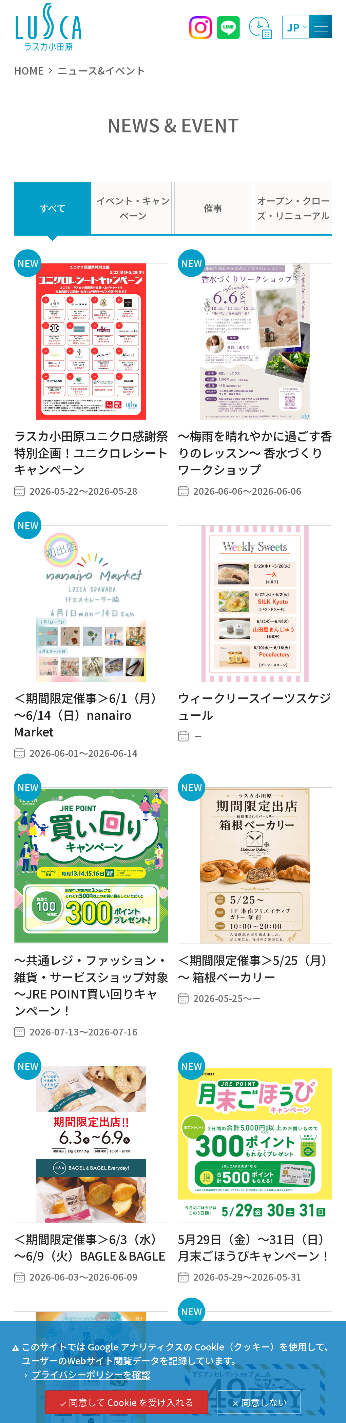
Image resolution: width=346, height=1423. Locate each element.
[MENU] (320, 26)
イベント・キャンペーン (133, 208)
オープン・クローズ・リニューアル (293, 208)
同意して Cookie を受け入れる (126, 1402)
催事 (213, 208)
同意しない (259, 1402)
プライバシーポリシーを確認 (86, 1374)
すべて (52, 208)
